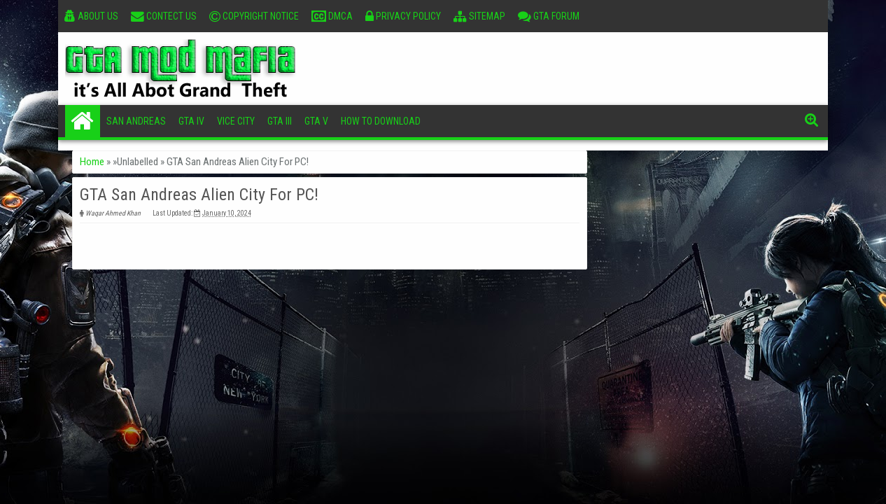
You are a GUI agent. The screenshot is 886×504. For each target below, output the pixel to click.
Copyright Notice (254, 16)
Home (82, 121)
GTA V (316, 121)
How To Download (381, 121)
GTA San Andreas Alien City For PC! (199, 194)
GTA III (279, 121)
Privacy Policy (403, 16)
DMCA (332, 16)
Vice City (236, 121)
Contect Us (164, 16)
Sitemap (479, 16)
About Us (91, 16)
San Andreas (136, 121)
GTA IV (191, 121)
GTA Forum (548, 16)
